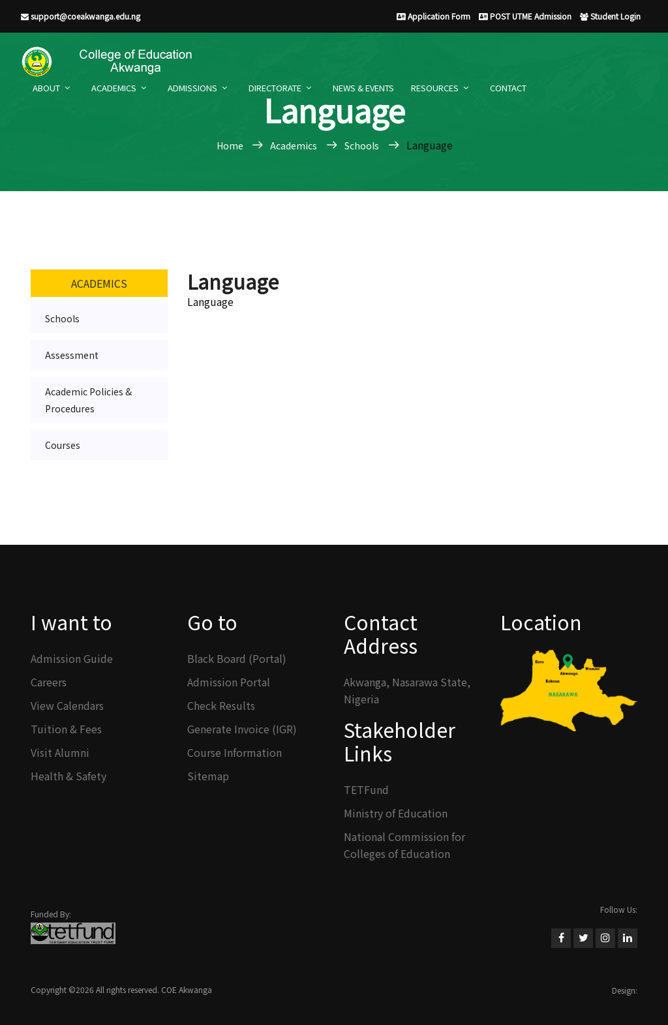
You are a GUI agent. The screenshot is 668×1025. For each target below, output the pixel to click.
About (46, 88)
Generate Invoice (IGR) (242, 729)
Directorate (275, 88)
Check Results (221, 705)
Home (231, 145)
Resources (435, 88)
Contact (508, 88)
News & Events (363, 88)
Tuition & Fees (66, 729)
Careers (49, 682)
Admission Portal (228, 682)
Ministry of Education (396, 813)
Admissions (192, 88)
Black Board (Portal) (236, 658)
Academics (113, 88)
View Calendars (67, 705)
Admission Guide (72, 658)
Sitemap (208, 776)
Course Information (234, 752)
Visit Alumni (60, 752)
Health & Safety (68, 776)
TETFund (366, 789)
